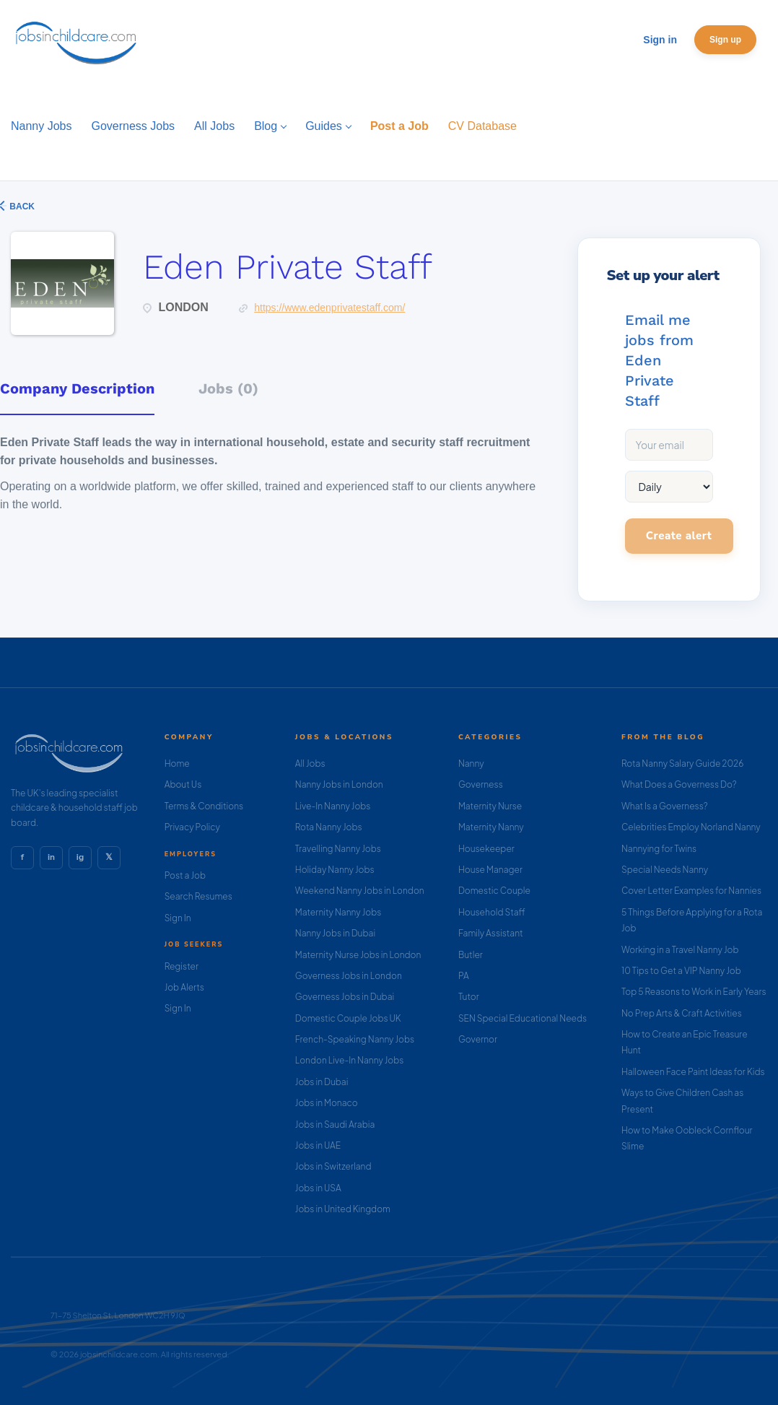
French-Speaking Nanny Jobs (354, 1039)
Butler (470, 954)
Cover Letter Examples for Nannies (691, 890)
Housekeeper (486, 848)
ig (80, 857)
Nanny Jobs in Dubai (335, 933)
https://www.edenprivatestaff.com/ (329, 307)
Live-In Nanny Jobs (333, 806)
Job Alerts (184, 987)
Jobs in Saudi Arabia (335, 1124)
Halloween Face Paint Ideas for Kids (693, 1071)
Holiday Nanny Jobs (335, 869)
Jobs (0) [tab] (228, 388)
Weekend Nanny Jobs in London (359, 890)
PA (463, 975)
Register (181, 966)
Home (177, 763)
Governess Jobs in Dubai (344, 996)
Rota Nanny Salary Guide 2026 (682, 763)
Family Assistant (490, 933)
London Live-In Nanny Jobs (349, 1060)
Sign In (178, 918)
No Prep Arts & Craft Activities (681, 1013)
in (51, 857)
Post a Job (185, 875)
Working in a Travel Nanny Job (680, 949)
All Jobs (310, 763)
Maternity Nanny (491, 827)
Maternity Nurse (490, 806)
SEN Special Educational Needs (522, 1018)
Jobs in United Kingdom (342, 1209)
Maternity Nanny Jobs (338, 912)
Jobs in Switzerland (333, 1166)
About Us (183, 784)
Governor (477, 1039)
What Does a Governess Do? (679, 784)
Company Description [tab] (77, 388)
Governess (480, 784)
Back (21, 206)
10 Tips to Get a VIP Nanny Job (681, 970)
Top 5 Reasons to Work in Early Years (693, 991)
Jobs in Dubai (322, 1081)
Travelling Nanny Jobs (338, 848)
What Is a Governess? (664, 806)
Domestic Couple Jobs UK (348, 1018)
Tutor (468, 996)
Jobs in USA (318, 1188)
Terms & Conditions (204, 806)
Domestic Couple (494, 890)
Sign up (725, 40)
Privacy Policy (192, 827)
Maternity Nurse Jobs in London (358, 954)
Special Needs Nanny (664, 869)
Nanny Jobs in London (339, 784)
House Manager (490, 869)
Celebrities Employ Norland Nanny (691, 827)
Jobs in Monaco (326, 1102)
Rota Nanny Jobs (328, 827)
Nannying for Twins (658, 848)
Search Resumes (198, 896)
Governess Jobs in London (348, 975)
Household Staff (491, 912)
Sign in (660, 39)
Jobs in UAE (318, 1145)
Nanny (471, 763)
